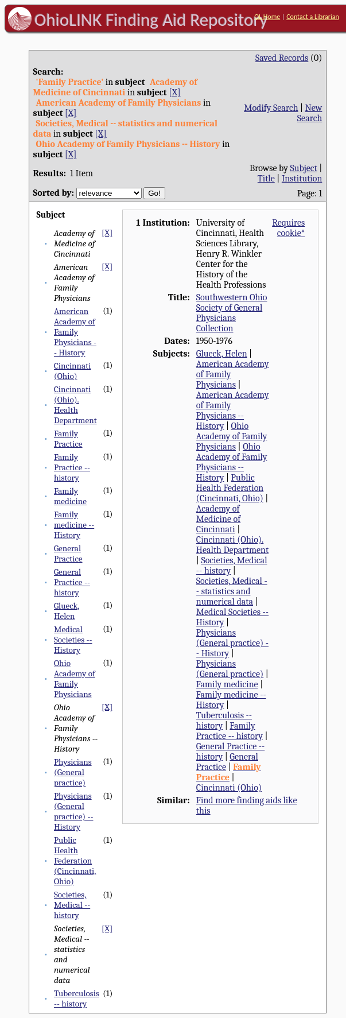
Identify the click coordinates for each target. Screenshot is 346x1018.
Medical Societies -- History (73, 639)
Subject (303, 168)
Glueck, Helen (67, 611)
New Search (309, 113)
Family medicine (70, 496)
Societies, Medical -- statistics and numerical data (231, 591)
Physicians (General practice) (73, 772)
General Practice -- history (72, 582)
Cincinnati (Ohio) (72, 371)
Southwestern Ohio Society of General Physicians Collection (231, 313)
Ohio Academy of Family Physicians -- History (231, 462)
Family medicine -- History (74, 524)
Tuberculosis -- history (76, 998)
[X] (174, 92)
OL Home (267, 17)
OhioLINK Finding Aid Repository (151, 19)
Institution (302, 178)
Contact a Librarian (312, 17)
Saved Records (281, 58)
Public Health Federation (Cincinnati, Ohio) (75, 861)
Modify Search (271, 108)
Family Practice (68, 438)
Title (266, 178)
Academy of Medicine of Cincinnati (218, 519)
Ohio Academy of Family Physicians (74, 678)
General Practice (68, 553)
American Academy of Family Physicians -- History (75, 332)
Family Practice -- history (72, 467)
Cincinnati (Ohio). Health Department (75, 404)
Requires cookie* (288, 228)
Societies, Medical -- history (72, 904)
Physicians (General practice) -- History (74, 811)
